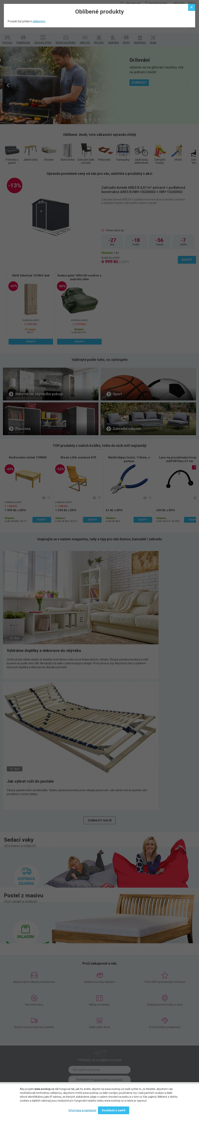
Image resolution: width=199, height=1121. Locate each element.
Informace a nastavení (82, 1110)
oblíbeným (38, 21)
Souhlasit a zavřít (113, 1110)
